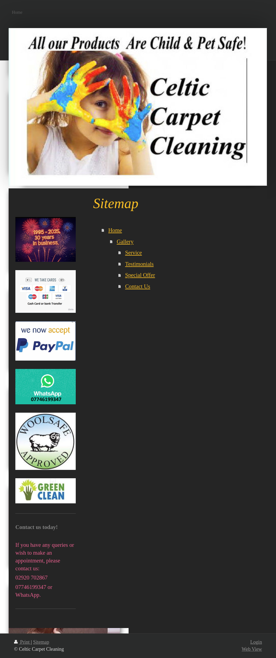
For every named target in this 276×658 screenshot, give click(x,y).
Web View (252, 649)
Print (22, 642)
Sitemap (41, 642)
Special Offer (140, 275)
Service (133, 252)
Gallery (125, 241)
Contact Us (137, 286)
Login (256, 642)
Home (115, 230)
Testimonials (139, 264)
